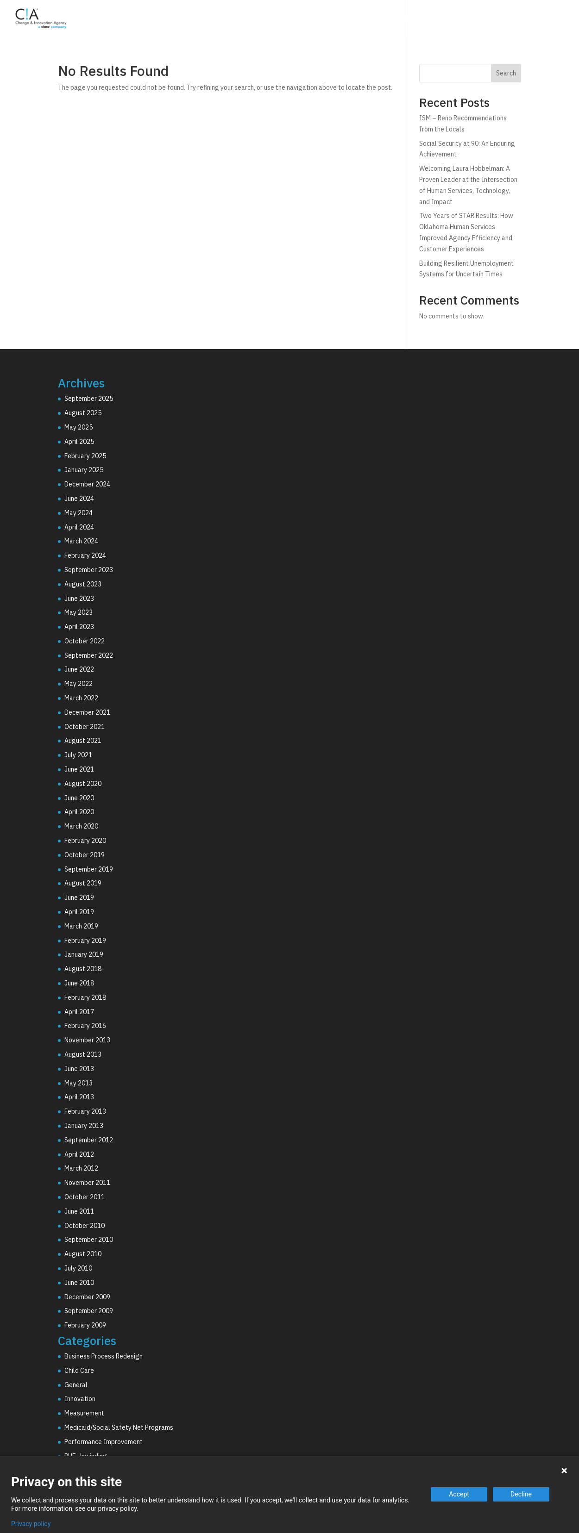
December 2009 (87, 1297)
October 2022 (84, 641)
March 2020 (81, 826)
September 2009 (88, 1311)
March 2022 (81, 698)
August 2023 (82, 584)
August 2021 (82, 740)
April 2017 (79, 1012)
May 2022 (78, 683)
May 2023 (78, 612)
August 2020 (82, 783)
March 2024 (81, 541)
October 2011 (84, 1197)
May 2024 (78, 513)
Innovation (79, 1399)
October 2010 (84, 1225)
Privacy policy (30, 1523)
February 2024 (85, 555)
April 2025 (79, 441)
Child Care (79, 1370)
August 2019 (82, 883)
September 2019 (88, 869)
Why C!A (468, 20)
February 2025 (85, 456)
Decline (521, 1494)
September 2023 (88, 570)
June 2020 (79, 798)
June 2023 (79, 598)
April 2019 (79, 912)
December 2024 (87, 484)
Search (506, 73)
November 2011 (87, 1182)
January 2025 (83, 470)
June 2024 (79, 498)
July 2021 (78, 755)
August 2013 (82, 1054)
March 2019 (81, 926)
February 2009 (85, 1325)
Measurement (84, 1413)
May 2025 (78, 427)
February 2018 (85, 997)
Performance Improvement (103, 1442)
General (76, 1385)
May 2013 (78, 1083)
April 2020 (79, 812)
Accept (459, 1494)
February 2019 (85, 940)
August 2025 (82, 413)
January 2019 (83, 954)
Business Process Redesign (103, 1356)
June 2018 (79, 983)
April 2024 (79, 527)
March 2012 (81, 1168)
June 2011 (79, 1211)
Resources (522, 20)
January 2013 (83, 1126)
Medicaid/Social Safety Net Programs (118, 1427)
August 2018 (82, 969)
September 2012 (88, 1140)
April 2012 (79, 1154)
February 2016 (85, 1026)
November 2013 (87, 1040)
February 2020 (85, 840)
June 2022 (79, 669)
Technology (412, 20)
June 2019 (79, 897)
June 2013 (79, 1069)
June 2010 (79, 1282)
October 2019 (84, 855)
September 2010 (88, 1239)
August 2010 (82, 1254)
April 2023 (79, 627)
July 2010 (78, 1268)
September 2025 (88, 398)
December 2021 (87, 712)
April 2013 (79, 1097)
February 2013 (85, 1111)
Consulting (352, 20)
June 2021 (79, 769)
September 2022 (88, 655)
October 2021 (84, 727)
